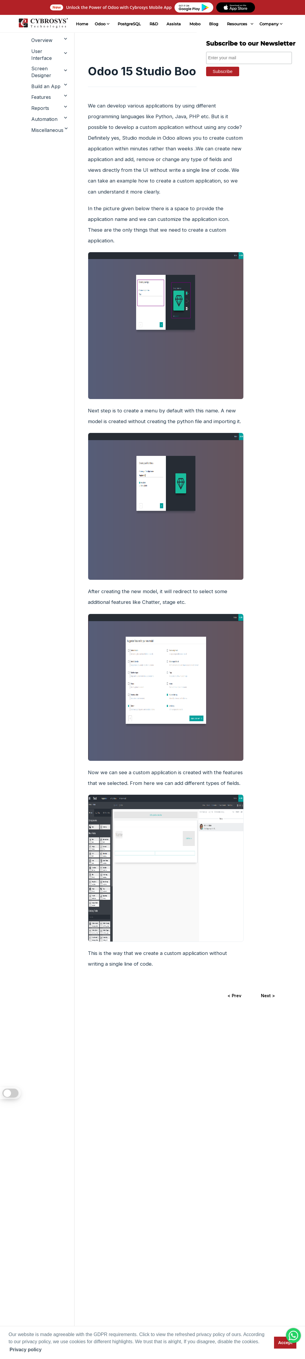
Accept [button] (285, 1342)
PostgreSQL (129, 23)
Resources (237, 23)
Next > (268, 995)
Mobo (194, 23)
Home (82, 23)
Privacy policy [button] (26, 1349)
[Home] (43, 24)
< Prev (234, 995)
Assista (173, 23)
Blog (213, 23)
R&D (153, 23)
